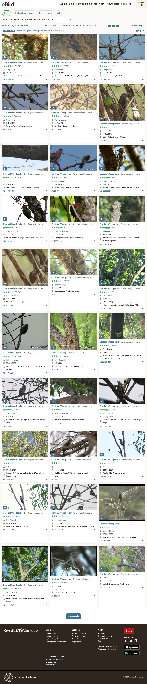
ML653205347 (105, 588)
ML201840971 (105, 79)
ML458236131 (8, 241)
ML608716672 (105, 426)
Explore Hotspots (52, 639)
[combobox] (37, 19)
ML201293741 (8, 605)
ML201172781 (56, 295)
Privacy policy (50, 662)
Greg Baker (10, 70)
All (58, 13)
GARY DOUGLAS (109, 181)
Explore (72, 4)
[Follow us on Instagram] (136, 640)
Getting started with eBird (107, 646)
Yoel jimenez (11, 181)
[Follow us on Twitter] (130, 640)
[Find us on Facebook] (125, 640)
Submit (63, 4)
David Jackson (108, 296)
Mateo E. (106, 578)
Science (93, 4)
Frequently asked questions (108, 649)
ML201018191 (56, 370)
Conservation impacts (80, 636)
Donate (129, 631)
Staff (99, 641)
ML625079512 (57, 530)
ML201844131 (56, 79)
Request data (77, 642)
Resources (102, 633)
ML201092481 (105, 309)
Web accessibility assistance (56, 659)
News (110, 4)
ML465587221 (105, 191)
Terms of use (50, 665)
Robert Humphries (13, 467)
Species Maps (50, 633)
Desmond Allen (60, 120)
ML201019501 (8, 373)
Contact (101, 652)
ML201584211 (56, 130)
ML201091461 (8, 191)
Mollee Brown (108, 231)
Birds (6, 13)
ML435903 (55, 596)
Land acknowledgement (54, 656)
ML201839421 (8, 130)
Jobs (99, 644)
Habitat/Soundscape (24, 13)
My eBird (83, 4)
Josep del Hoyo (108, 131)
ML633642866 (57, 480)
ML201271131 (8, 305)
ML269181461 (8, 480)
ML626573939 (105, 477)
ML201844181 (8, 79)
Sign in (124, 4)
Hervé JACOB (108, 413)
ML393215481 (105, 244)
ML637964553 (105, 362)
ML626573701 (8, 530)
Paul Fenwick (108, 467)
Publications (76, 639)
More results (73, 616)
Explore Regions (51, 636)
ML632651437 (57, 423)
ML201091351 (56, 191)
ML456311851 (56, 241)
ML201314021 (105, 541)
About (102, 4)
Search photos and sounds (55, 642)
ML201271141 (105, 141)
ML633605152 (8, 426)
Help (116, 4)
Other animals (45, 13)
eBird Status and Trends (81, 633)
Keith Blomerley (12, 360)
